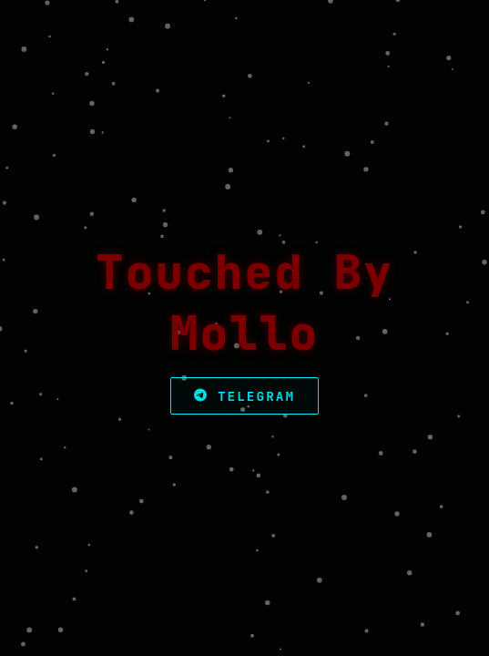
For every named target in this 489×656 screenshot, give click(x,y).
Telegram (244, 396)
